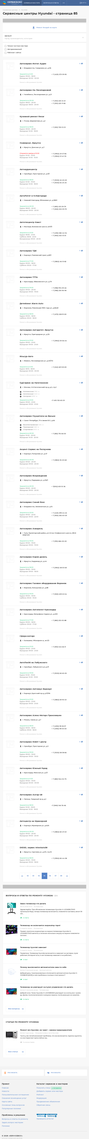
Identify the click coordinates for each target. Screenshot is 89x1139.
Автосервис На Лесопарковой (35, 90)
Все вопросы (16, 1009)
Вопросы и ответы (53, 3)
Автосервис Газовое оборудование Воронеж (43, 583)
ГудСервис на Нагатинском (34, 383)
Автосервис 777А (29, 277)
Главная (5, 1088)
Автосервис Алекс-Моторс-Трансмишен (41, 715)
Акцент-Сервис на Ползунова (35, 449)
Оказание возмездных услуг (14, 1098)
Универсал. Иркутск (30, 143)
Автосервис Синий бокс (32, 502)
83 (33, 876)
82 (28, 876)
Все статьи (16, 1051)
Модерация (42, 1098)
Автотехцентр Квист (30, 222)
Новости (5, 1091)
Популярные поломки (11, 1108)
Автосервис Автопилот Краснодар (38, 610)
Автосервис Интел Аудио (33, 64)
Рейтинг (40, 1095)
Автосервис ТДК (28, 251)
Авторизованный (14, 49)
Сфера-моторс (27, 636)
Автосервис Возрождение (33, 476)
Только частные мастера (17, 46)
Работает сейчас (14, 52)
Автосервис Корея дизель (33, 557)
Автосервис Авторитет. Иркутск (36, 330)
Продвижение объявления (48, 1102)
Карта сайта (7, 1102)
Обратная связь (43, 1105)
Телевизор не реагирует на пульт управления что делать (46, 987)
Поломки (6, 1126)
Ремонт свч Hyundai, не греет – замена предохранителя (46, 1030)
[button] (65, 3)
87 (56, 876)
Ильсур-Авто (26, 356)
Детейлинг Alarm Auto (31, 304)
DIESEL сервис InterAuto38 (33, 848)
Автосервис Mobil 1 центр (33, 742)
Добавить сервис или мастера (50, 1091)
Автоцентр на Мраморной (33, 821)
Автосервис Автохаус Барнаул (36, 689)
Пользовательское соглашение (15, 1095)
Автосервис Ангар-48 (31, 795)
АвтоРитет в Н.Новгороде (33, 196)
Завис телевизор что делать (33, 904)
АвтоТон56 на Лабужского (33, 663)
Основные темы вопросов (13, 1105)
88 (61, 876)
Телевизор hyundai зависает (33, 947)
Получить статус (44, 1088)
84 (39, 876)
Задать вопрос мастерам (12, 1122)
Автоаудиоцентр (28, 169)
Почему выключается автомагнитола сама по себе (43, 967)
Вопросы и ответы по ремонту (15, 1119)
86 (50, 876)
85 (44, 876)
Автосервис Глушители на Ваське (37, 416)
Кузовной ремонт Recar (32, 117)
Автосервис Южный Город (33, 768)
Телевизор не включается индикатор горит (40, 925)
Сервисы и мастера (34, 3)
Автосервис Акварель (31, 529)
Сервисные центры (12, 10)
